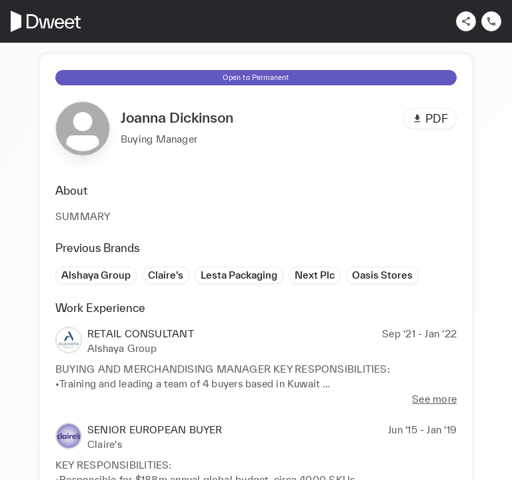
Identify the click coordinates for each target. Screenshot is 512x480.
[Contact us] (491, 21)
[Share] (466, 21)
